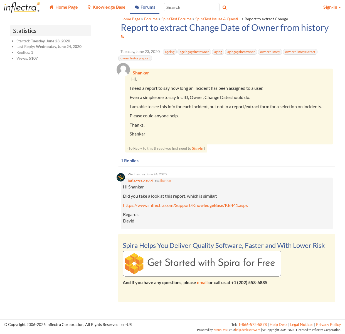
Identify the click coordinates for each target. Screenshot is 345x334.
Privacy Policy (328, 325)
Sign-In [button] (332, 6)
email (202, 282)
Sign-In (197, 148)
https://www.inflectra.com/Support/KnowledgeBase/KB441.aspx (185, 205)
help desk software (247, 329)
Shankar (165, 180)
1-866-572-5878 (252, 325)
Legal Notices (301, 325)
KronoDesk (220, 329)
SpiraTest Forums (176, 19)
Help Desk (278, 325)
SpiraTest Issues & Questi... (218, 19)
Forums (150, 19)
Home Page (130, 19)
